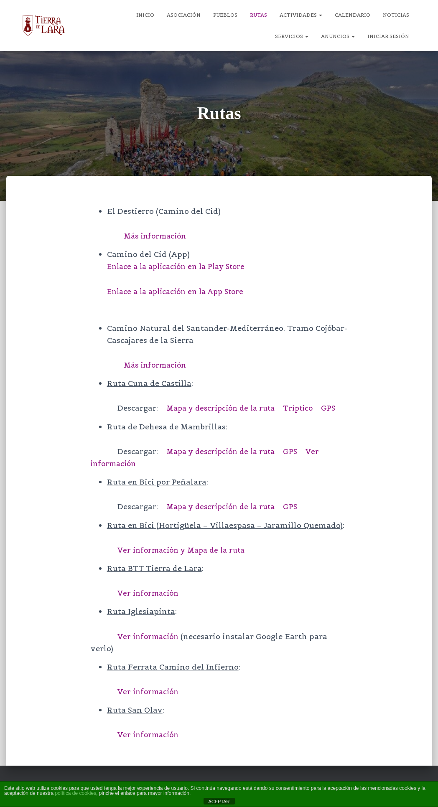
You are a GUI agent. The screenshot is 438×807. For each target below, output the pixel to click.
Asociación (184, 15)
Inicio (145, 15)
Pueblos (225, 15)
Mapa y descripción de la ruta (224, 408)
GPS (338, 408)
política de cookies (75, 793)
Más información (157, 236)
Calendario (352, 15)
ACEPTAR (218, 801)
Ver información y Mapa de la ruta (185, 549)
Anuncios (338, 36)
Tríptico (306, 408)
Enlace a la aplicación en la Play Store (181, 266)
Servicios (291, 36)
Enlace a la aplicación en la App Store (180, 291)
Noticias (396, 15)
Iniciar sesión (388, 36)
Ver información (150, 592)
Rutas (258, 15)
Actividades (301, 15)
